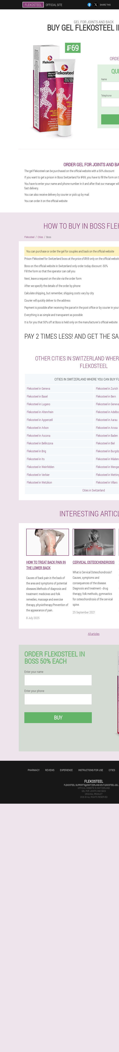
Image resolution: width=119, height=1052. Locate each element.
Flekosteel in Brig (36, 451)
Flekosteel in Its (36, 459)
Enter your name (33, 671)
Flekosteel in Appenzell (40, 420)
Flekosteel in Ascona (38, 435)
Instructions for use (90, 770)
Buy (58, 717)
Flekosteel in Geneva (38, 388)
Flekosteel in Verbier (38, 475)
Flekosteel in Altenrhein (40, 412)
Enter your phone (34, 690)
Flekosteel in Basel (37, 396)
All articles (94, 634)
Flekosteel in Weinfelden (40, 467)
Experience (66, 770)
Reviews (49, 770)
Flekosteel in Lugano (38, 404)
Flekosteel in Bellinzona (40, 443)
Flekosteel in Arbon (38, 428)
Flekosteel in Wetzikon (39, 482)
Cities (112, 770)
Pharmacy (34, 770)
